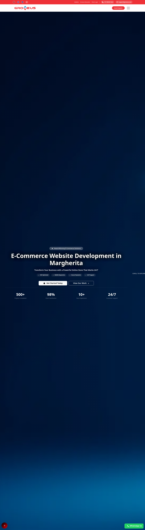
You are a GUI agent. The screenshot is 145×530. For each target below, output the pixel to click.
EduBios (75, 2)
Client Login (94, 2)
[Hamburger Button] (128, 8)
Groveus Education (84, 2)
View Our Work (81, 283)
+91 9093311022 (106, 2)
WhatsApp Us (134, 526)
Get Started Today (53, 283)
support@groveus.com (123, 2)
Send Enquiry (118, 8)
